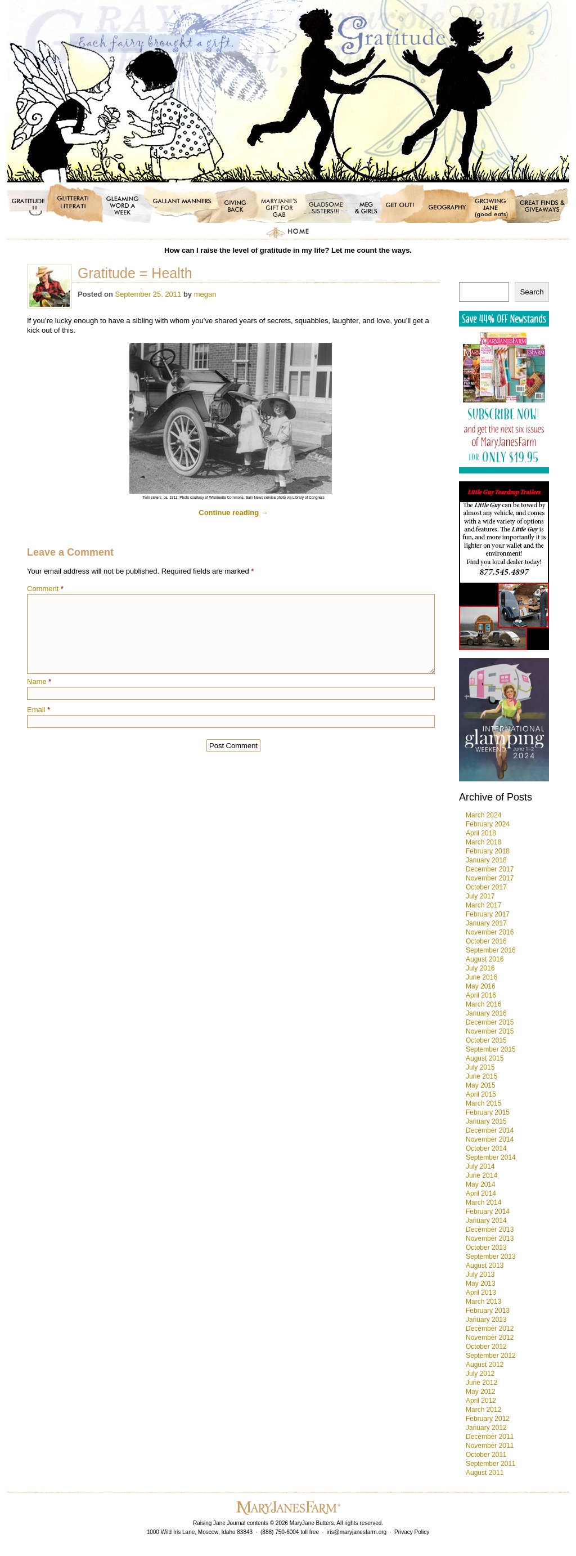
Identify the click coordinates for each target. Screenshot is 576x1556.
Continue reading (233, 512)
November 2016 (490, 932)
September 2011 (491, 1464)
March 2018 (483, 842)
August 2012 (484, 1365)
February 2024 (488, 824)
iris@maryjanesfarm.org (356, 1532)
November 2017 (490, 878)
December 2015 (490, 1022)
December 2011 (490, 1437)
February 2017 (488, 914)
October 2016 (486, 941)
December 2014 (490, 1130)
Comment (45, 588)
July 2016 (480, 968)
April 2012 (481, 1401)
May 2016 (481, 986)
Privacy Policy (411, 1532)
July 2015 (480, 1067)
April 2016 (481, 995)
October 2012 (486, 1347)
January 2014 (486, 1220)
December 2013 (490, 1229)
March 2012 (483, 1410)
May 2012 (481, 1392)
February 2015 (488, 1112)
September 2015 (491, 1049)
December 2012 (490, 1329)
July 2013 (480, 1274)
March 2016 (483, 1004)
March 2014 (483, 1202)
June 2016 (481, 977)
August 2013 (484, 1265)
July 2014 (480, 1166)
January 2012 (486, 1428)
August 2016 (484, 959)
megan (205, 294)
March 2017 (483, 905)
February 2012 (488, 1419)
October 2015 (486, 1040)
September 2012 (491, 1356)
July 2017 (480, 896)
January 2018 (486, 860)
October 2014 (486, 1148)
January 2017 (486, 923)
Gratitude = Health (135, 273)
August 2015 (484, 1058)
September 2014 (491, 1157)
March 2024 (483, 815)
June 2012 (481, 1383)
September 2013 (491, 1256)
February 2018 (488, 851)
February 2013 (488, 1310)
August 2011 (484, 1473)
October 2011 (486, 1455)
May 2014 (481, 1184)
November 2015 (490, 1031)
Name (39, 681)
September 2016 (491, 950)
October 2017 (486, 887)
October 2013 (486, 1247)
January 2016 (486, 1013)
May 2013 (481, 1283)
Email (38, 709)
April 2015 (481, 1094)
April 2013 (481, 1292)
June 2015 (481, 1076)
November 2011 (490, 1446)
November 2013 (490, 1238)
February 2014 (488, 1211)
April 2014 (481, 1193)
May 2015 (481, 1085)
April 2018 (481, 833)
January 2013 (486, 1320)
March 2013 (483, 1301)
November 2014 (490, 1139)
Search (531, 292)
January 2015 (486, 1121)
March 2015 (483, 1103)
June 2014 (481, 1175)
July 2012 (480, 1374)
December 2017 (490, 869)
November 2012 (490, 1338)
